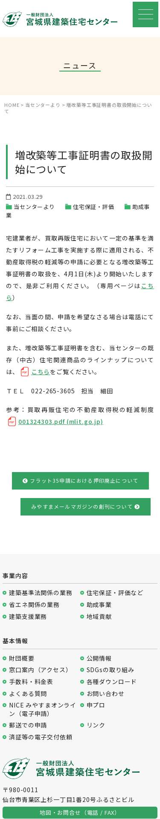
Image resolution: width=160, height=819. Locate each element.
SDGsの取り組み (111, 670)
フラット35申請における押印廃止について (80, 480)
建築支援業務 (28, 617)
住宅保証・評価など (115, 593)
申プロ (96, 705)
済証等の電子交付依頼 (40, 737)
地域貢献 (99, 617)
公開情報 (99, 658)
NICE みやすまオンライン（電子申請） (42, 709)
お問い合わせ (106, 694)
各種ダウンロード (112, 682)
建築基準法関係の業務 (40, 593)
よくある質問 (28, 694)
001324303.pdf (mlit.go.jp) (60, 421)
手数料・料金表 (31, 682)
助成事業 (99, 605)
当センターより (34, 207)
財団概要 (21, 658)
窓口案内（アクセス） (40, 670)
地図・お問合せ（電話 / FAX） (80, 812)
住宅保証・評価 (93, 207)
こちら (40, 371)
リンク (96, 725)
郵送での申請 (28, 725)
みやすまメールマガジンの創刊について (85, 506)
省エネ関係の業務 (34, 605)
